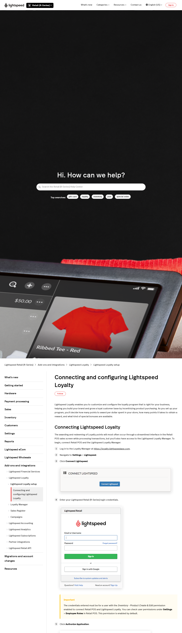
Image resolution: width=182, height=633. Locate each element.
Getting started (14, 385)
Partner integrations (18, 542)
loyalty (85, 197)
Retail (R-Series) (40, 5)
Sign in (171, 5)
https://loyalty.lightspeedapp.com (112, 449)
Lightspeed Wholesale (18, 457)
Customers (11, 425)
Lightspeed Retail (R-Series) (19, 365)
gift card (73, 197)
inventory (97, 197)
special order (123, 197)
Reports (9, 441)
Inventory (10, 417)
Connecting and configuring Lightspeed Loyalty (25, 494)
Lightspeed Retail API (18, 548)
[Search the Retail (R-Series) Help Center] (91, 186)
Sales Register (16, 511)
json (109, 197)
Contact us (136, 5)
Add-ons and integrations (51, 365)
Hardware (10, 393)
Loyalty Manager (18, 504)
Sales (8, 409)
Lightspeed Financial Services (23, 471)
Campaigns (15, 517)
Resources (120, 5)
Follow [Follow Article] (60, 393)
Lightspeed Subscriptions (21, 536)
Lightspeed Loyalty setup (106, 365)
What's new (86, 5)
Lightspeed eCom (15, 449)
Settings (10, 433)
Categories (103, 5)
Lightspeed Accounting (19, 523)
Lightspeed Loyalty (79, 365)
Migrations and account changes (19, 558)
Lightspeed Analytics (18, 529)
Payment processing (17, 401)
